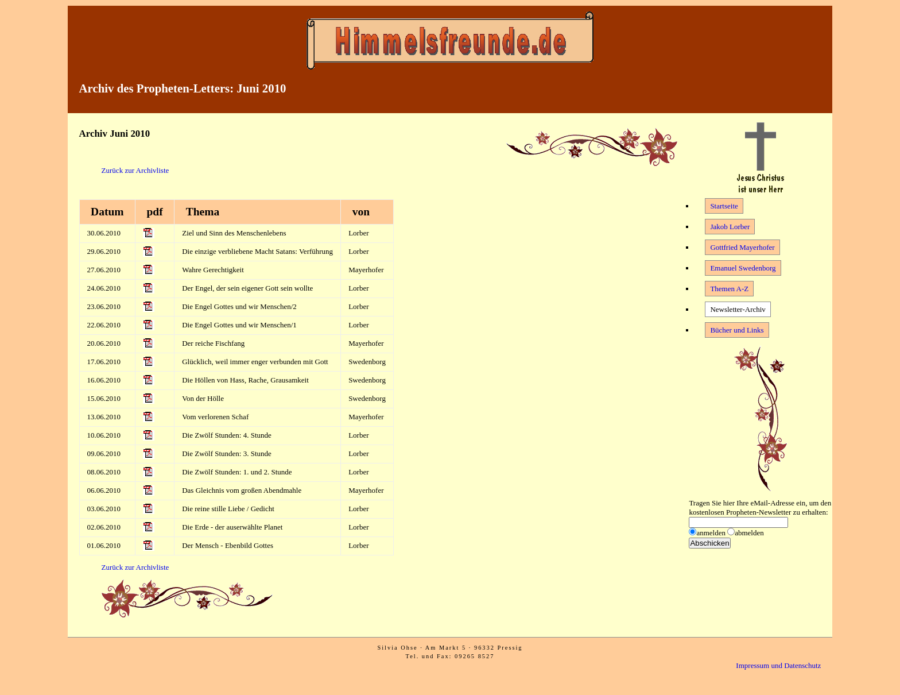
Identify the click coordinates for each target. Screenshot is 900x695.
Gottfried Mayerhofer (742, 247)
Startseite (724, 206)
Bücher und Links (736, 330)
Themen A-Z (729, 288)
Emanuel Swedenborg (742, 268)
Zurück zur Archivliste (135, 170)
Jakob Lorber (730, 226)
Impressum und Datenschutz (778, 665)
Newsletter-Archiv (737, 309)
